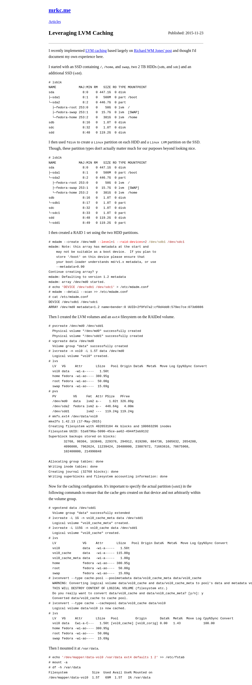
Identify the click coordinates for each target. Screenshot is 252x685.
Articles (55, 22)
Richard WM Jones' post (153, 51)
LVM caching (96, 51)
